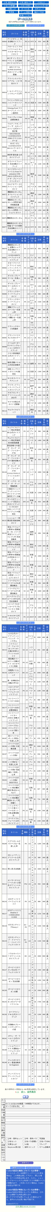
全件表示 (31, 1092)
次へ (23, 1092)
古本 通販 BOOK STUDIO (26, 1206)
